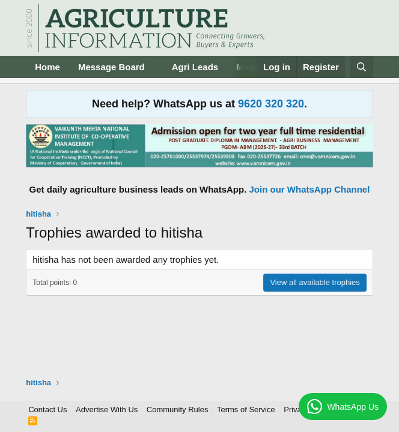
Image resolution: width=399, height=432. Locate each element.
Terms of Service (246, 409)
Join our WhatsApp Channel (309, 189)
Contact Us (47, 409)
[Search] (361, 67)
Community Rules (178, 409)
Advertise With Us (107, 409)
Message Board (111, 67)
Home (47, 67)
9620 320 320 (271, 104)
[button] (154, 67)
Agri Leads (195, 67)
